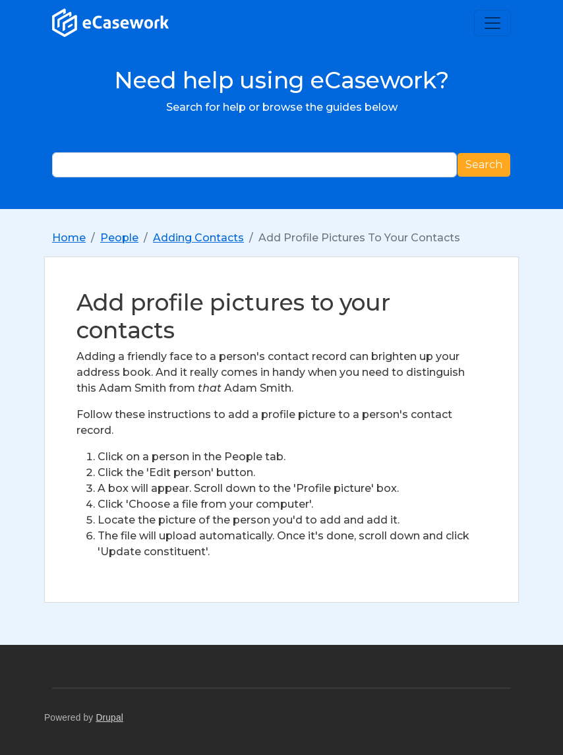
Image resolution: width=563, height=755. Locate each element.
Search (483, 164)
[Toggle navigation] (492, 23)
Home (69, 237)
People (119, 237)
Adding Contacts (198, 237)
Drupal (109, 718)
